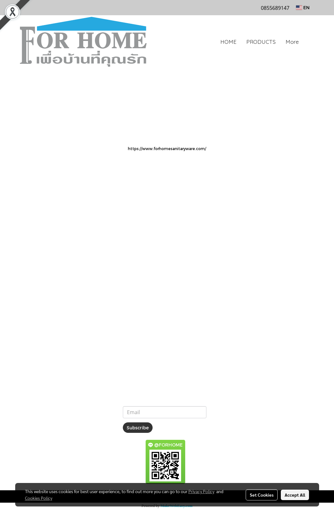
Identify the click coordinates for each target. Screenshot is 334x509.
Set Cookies (262, 495)
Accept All (295, 495)
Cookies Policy (38, 498)
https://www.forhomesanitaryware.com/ (167, 148)
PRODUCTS (261, 41)
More (292, 41)
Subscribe (138, 427)
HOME (228, 41)
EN (303, 7)
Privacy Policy (201, 491)
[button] (309, 41)
